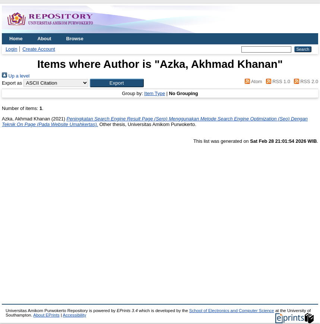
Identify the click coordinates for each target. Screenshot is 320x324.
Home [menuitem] (16, 38)
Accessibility (74, 315)
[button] (117, 83)
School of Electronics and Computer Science (231, 310)
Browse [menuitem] (74, 38)
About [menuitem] (44, 38)
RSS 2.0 (304, 81)
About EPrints (46, 315)
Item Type (154, 93)
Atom (252, 81)
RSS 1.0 (276, 81)
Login (11, 49)
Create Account (38, 49)
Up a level (15, 76)
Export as (12, 83)
